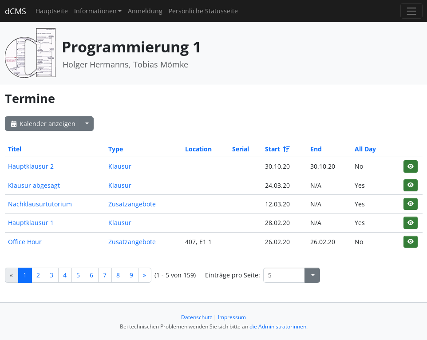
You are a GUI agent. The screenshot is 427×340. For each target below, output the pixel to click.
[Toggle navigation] (411, 11)
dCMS (15, 11)
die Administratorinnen (277, 326)
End (316, 149)
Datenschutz (196, 317)
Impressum (232, 317)
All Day (365, 149)
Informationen (95, 11)
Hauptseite (52, 11)
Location (198, 149)
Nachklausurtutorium (40, 204)
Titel (14, 149)
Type (115, 149)
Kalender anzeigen (42, 123)
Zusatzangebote (132, 204)
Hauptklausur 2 (31, 166)
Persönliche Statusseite (203, 11)
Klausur (119, 166)
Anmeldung (145, 11)
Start (277, 149)
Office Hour (25, 241)
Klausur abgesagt (34, 185)
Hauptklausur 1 (31, 222)
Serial (240, 149)
